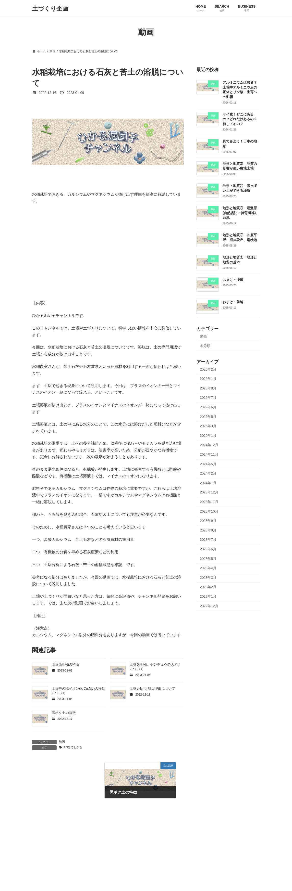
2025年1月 (208, 436)
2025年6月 (208, 407)
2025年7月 (208, 398)
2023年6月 (208, 549)
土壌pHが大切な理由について (152, 688)
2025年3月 (208, 426)
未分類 (205, 346)
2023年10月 (209, 511)
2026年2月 (208, 369)
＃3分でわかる (73, 747)
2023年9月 (208, 521)
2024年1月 (208, 483)
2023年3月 (208, 578)
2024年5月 (208, 464)
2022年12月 (209, 606)
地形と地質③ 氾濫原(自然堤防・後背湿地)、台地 (241, 213)
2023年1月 (208, 596)
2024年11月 (209, 454)
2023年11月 (209, 502)
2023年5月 (208, 559)
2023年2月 (208, 587)
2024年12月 (209, 445)
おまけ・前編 (233, 302)
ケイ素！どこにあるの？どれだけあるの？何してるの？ (240, 119)
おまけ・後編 (233, 280)
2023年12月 (209, 492)
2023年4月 (208, 568)
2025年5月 (208, 417)
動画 (62, 741)
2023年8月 (208, 530)
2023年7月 (208, 540)
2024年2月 (208, 473)
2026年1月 (208, 379)
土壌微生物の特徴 (65, 664)
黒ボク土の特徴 (64, 713)
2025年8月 (208, 388)
